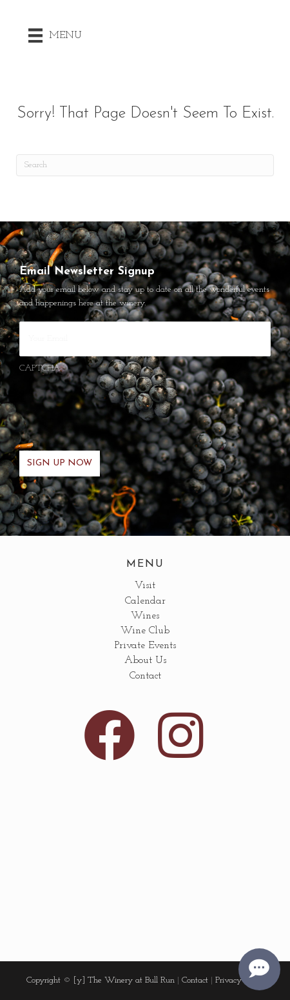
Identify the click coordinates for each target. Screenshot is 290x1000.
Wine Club (145, 631)
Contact (145, 676)
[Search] (145, 165)
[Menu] (55, 35)
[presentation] (117, 405)
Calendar (145, 601)
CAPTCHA (39, 368)
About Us (145, 660)
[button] (109, 735)
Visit (145, 585)
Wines (145, 616)
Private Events (145, 645)
